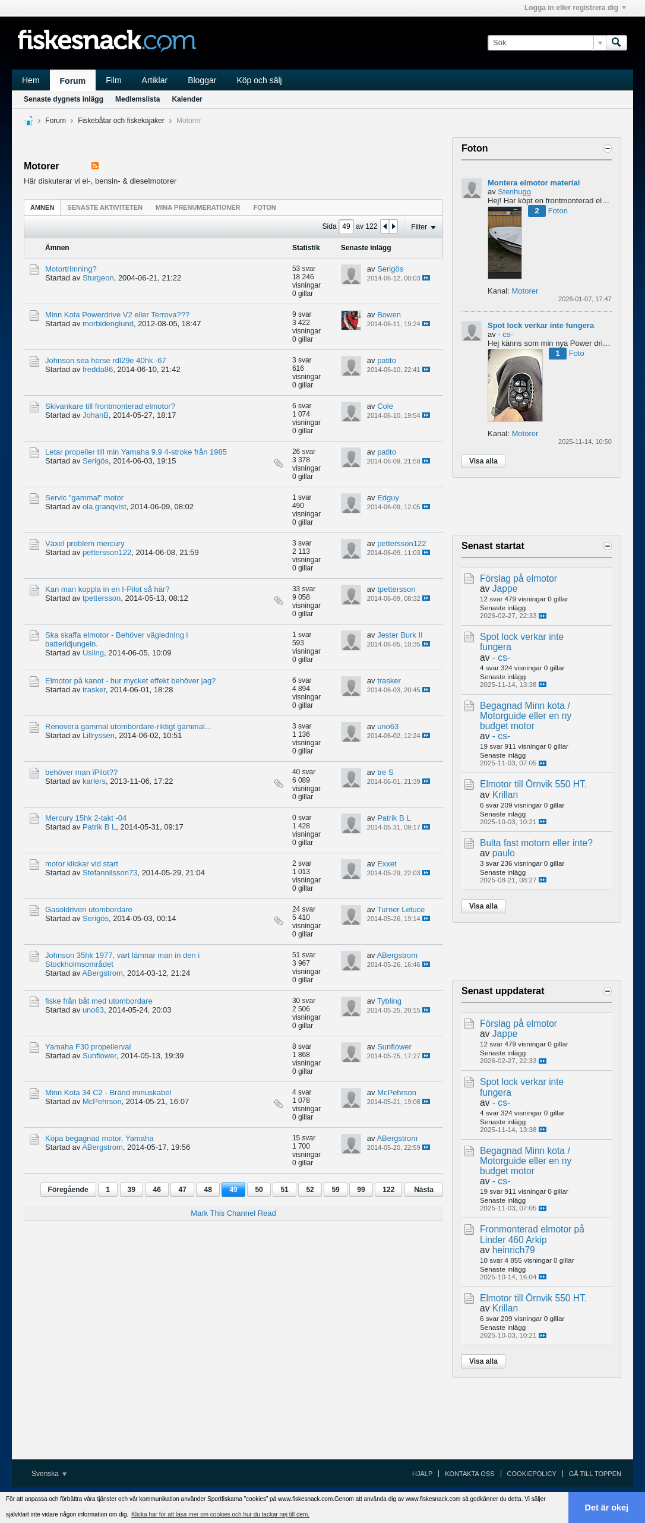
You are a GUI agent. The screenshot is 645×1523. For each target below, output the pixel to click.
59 (335, 1189)
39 (131, 1189)
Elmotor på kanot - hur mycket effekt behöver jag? (130, 680)
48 (207, 1189)
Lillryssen (99, 735)
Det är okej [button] (607, 1507)
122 (388, 1189)
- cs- (505, 334)
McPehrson (102, 1101)
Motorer (524, 290)
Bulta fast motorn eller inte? (536, 843)
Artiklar (155, 80)
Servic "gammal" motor (84, 497)
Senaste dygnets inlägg (63, 99)
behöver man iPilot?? (81, 772)
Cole (385, 406)
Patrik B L (99, 826)
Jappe (505, 589)
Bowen (389, 314)
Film (113, 80)
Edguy (388, 497)
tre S (385, 772)
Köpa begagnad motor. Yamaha (99, 1138)
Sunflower (99, 1055)
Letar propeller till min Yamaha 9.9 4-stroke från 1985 (136, 451)
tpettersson (102, 598)
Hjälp (422, 1473)
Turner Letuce (401, 909)
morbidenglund (108, 323)
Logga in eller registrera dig (575, 8)
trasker (94, 689)
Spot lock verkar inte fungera (541, 325)
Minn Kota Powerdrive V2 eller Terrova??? (117, 314)
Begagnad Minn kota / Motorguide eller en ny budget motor (525, 716)
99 (361, 1189)
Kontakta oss (469, 1473)
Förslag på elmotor (518, 578)
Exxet (387, 863)
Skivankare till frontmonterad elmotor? (110, 406)
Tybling (389, 1001)
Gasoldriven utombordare (88, 909)
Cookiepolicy (532, 1473)
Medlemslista (137, 99)
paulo (503, 853)
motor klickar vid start (81, 863)
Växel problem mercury (85, 543)
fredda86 (98, 369)
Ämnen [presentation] (42, 207)
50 (259, 1189)
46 (156, 1189)
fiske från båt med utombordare (99, 1001)
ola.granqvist (105, 506)
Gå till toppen (595, 1473)
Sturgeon (98, 277)
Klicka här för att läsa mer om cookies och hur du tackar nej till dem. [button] (220, 1514)
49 (233, 1189)
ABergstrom (102, 973)
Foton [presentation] (264, 207)
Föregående (68, 1189)
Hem (31, 80)
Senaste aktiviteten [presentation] (105, 207)
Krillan (505, 795)
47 (182, 1189)
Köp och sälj (259, 80)
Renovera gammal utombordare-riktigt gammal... (128, 726)
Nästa (424, 1189)
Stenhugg (514, 191)
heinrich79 (513, 1250)
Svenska (49, 1474)
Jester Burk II (400, 634)
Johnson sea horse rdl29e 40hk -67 (105, 360)
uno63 (388, 726)
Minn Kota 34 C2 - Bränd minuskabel (108, 1092)
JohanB (96, 415)
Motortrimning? (71, 268)
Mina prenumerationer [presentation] (198, 207)
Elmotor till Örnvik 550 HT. (533, 784)
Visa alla (483, 461)
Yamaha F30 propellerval (88, 1046)
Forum (73, 81)
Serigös (390, 268)
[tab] (42, 207)
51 (284, 1189)
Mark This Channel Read (233, 1213)
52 (310, 1189)
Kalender (187, 99)
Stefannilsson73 (110, 872)
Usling (93, 652)
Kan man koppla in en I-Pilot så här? (107, 589)
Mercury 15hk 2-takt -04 (86, 817)
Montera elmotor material (534, 182)
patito (386, 360)
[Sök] (547, 43)
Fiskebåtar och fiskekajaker (121, 120)
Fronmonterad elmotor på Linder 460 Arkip (532, 1234)
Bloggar (202, 80)
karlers (94, 781)
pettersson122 (107, 552)
